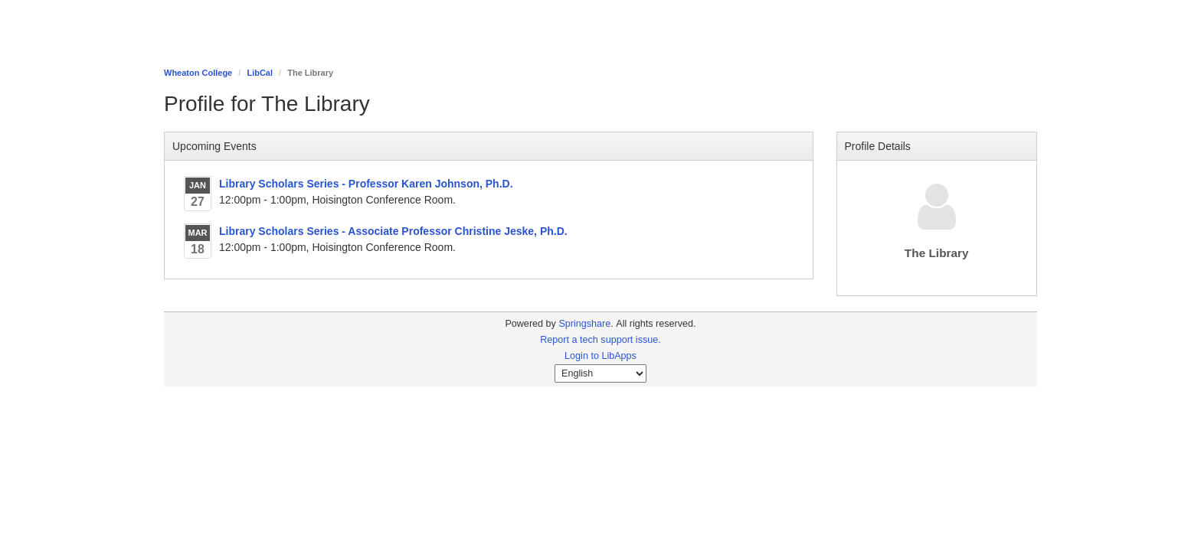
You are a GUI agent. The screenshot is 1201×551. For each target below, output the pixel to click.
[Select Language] (600, 373)
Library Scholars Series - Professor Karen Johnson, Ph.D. (366, 184)
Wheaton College (198, 72)
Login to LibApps (600, 355)
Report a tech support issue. (600, 339)
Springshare (584, 323)
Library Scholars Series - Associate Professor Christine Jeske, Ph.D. (393, 231)
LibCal (260, 72)
